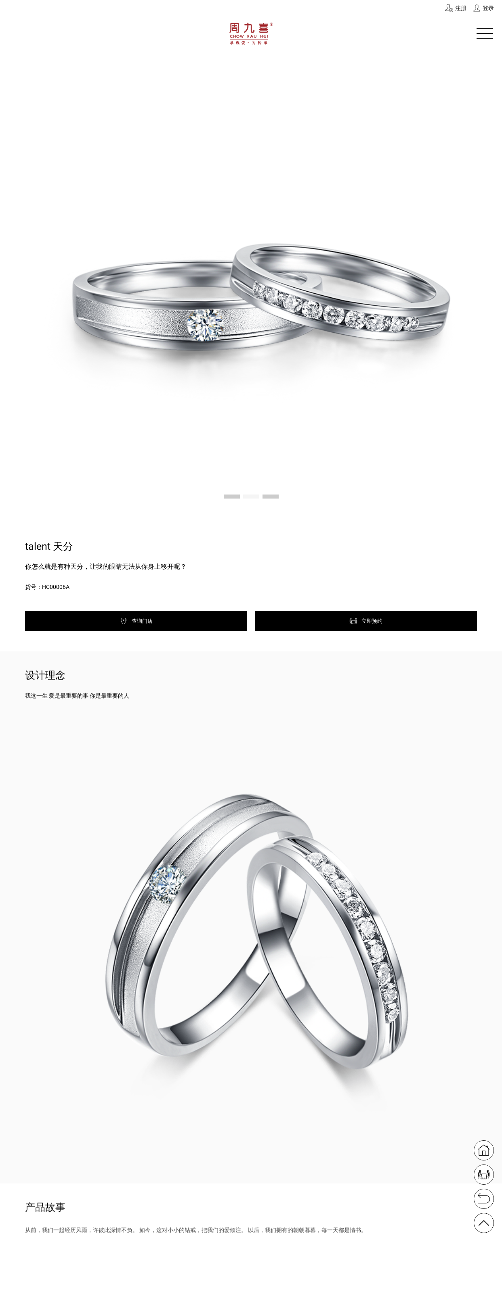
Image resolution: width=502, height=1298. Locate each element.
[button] (232, 497)
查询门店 (136, 621)
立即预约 (365, 621)
